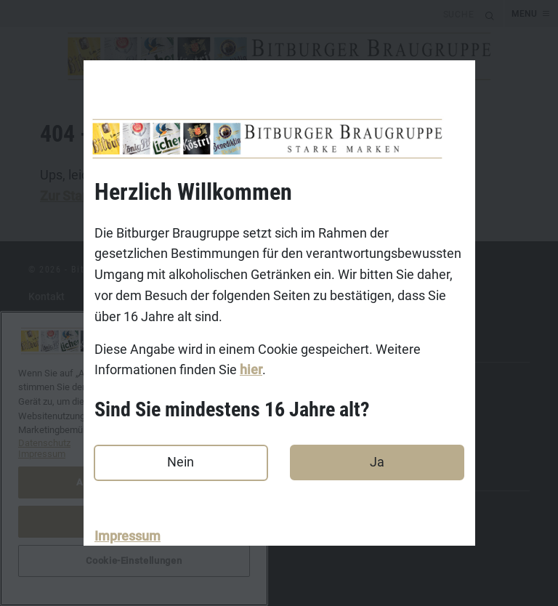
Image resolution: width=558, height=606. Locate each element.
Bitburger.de (57, 380)
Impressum (127, 536)
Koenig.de (52, 402)
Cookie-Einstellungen (78, 553)
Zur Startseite (80, 195)
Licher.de (49, 447)
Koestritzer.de (61, 425)
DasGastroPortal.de (74, 508)
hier (251, 370)
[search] (240, 13)
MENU (524, 14)
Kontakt (46, 296)
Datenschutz (57, 341)
